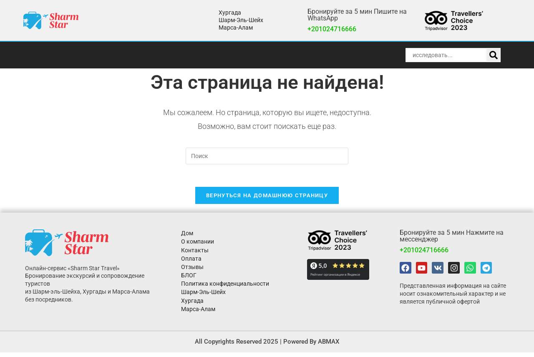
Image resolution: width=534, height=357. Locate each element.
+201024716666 (331, 29)
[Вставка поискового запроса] (267, 156)
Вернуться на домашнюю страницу (267, 198)
